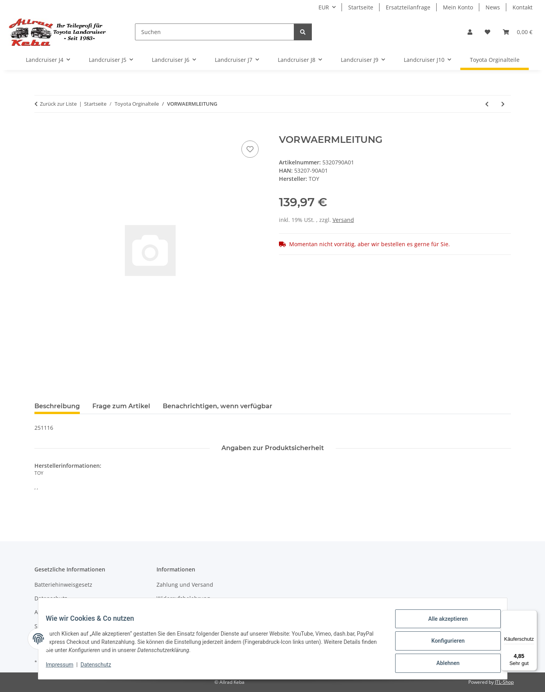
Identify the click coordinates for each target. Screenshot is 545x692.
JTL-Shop (504, 682)
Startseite (360, 7)
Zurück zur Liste (58, 103)
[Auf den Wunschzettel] (250, 149)
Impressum (64, 668)
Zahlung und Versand (184, 584)
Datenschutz (100, 668)
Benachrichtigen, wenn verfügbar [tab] (217, 406)
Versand (343, 219)
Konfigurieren (443, 644)
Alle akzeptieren (443, 623)
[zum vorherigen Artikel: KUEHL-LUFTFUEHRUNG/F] (487, 104)
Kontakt (522, 7)
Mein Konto (458, 7)
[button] (469, 31)
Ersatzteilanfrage (408, 7)
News (493, 7)
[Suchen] (214, 31)
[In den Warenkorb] (40, 130)
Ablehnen (443, 664)
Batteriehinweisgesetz (63, 584)
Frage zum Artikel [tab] (121, 406)
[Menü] (532, 615)
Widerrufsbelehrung (183, 598)
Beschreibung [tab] (57, 406)
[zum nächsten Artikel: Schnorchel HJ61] (503, 104)
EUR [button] (323, 7)
